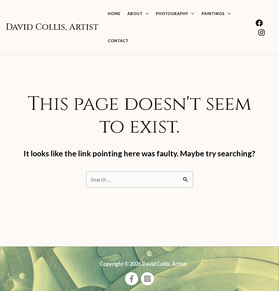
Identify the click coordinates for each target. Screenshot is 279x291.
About (135, 13)
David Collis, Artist (52, 27)
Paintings (213, 13)
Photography (172, 13)
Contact (118, 40)
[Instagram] (261, 32)
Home (114, 13)
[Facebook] (259, 23)
